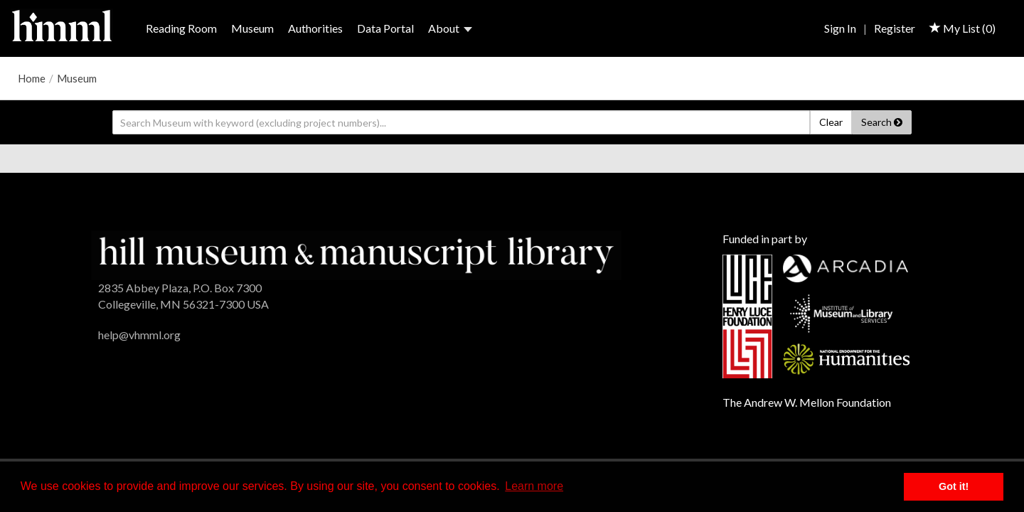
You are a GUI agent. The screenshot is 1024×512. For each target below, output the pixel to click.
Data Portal (385, 28)
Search (881, 122)
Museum (252, 28)
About (450, 28)
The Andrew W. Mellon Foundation (806, 402)
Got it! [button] (954, 486)
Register (894, 28)
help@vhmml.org (139, 334)
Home (32, 78)
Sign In (840, 28)
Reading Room (181, 28)
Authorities (315, 28)
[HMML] (356, 253)
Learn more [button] (534, 486)
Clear (831, 122)
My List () (962, 28)
